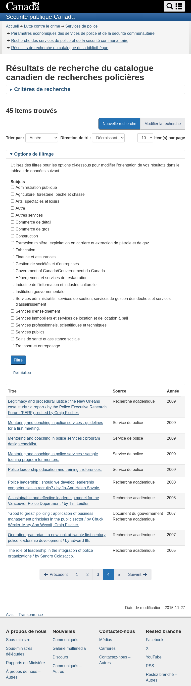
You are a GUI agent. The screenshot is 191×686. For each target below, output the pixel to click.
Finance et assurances (33, 257)
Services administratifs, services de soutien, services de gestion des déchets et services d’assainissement (91, 301)
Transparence (30, 615)
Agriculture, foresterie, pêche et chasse (48, 194)
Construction (24, 236)
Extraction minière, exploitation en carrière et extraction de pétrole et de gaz (80, 243)
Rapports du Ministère (25, 663)
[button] (174, 6)
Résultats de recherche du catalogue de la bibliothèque (59, 48)
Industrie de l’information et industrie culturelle (54, 285)
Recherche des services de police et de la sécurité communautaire (69, 40)
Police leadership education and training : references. (55, 469)
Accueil (12, 26)
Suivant (134, 574)
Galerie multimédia (69, 648)
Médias (105, 640)
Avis (9, 615)
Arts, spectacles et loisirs (35, 201)
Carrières (107, 648)
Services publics (28, 332)
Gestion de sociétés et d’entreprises (45, 264)
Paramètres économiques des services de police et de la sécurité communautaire (82, 33)
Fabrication (23, 250)
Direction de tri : (75, 138)
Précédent (59, 574)
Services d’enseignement (35, 311)
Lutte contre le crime (42, 26)
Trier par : (15, 138)
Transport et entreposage (35, 346)
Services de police (81, 26)
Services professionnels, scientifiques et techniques (59, 325)
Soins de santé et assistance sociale (45, 339)
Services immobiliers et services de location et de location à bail (69, 318)
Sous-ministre (18, 640)
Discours (60, 657)
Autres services (27, 215)
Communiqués (65, 640)
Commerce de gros (30, 229)
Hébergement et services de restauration (49, 278)
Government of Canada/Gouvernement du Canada (58, 271)
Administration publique (34, 187)
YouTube (154, 657)
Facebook (154, 640)
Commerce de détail (31, 222)
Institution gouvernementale (38, 292)
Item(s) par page (169, 138)
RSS (150, 666)
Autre (18, 208)
